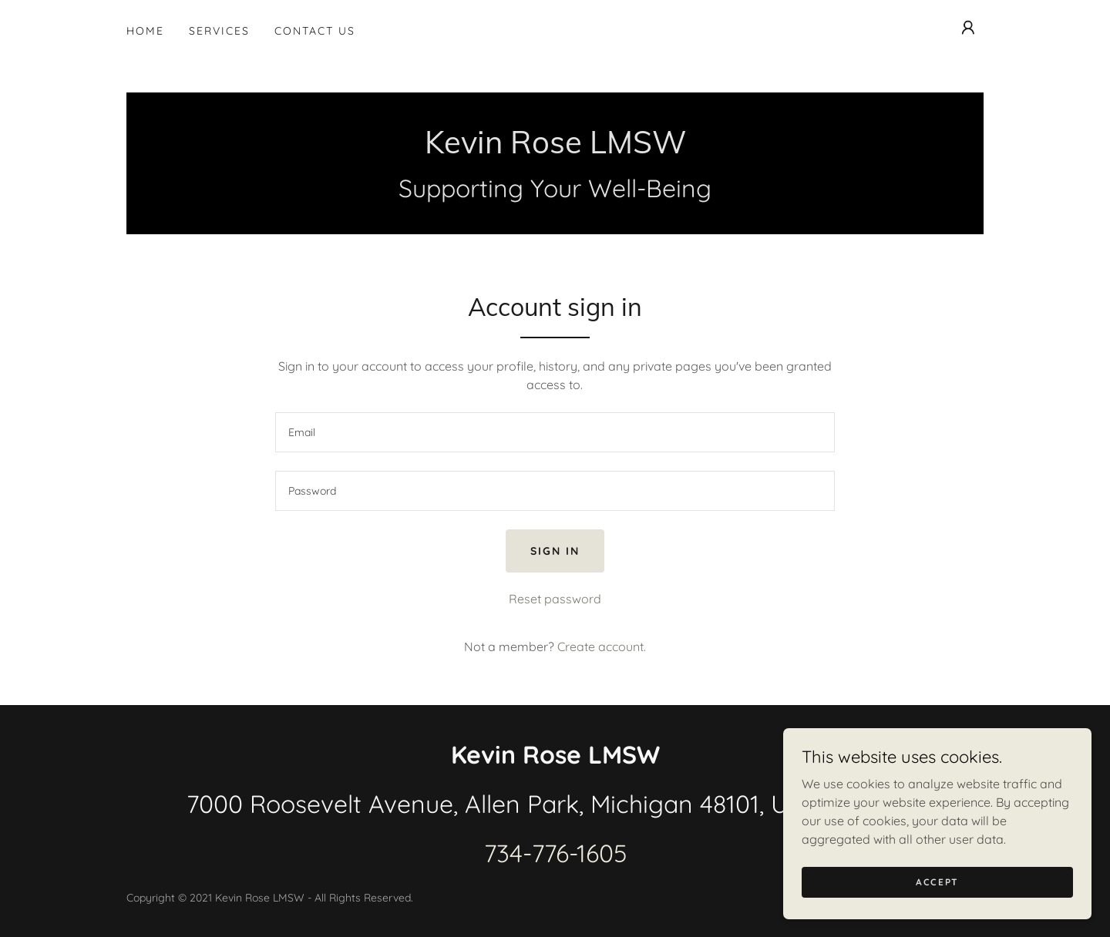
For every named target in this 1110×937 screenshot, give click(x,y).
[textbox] (554, 432)
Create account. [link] (601, 646)
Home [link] (145, 31)
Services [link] (219, 31)
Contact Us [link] (314, 31)
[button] (968, 27)
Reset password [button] (555, 598)
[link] (555, 148)
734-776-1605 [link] (555, 853)
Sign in (555, 551)
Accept (937, 882)
